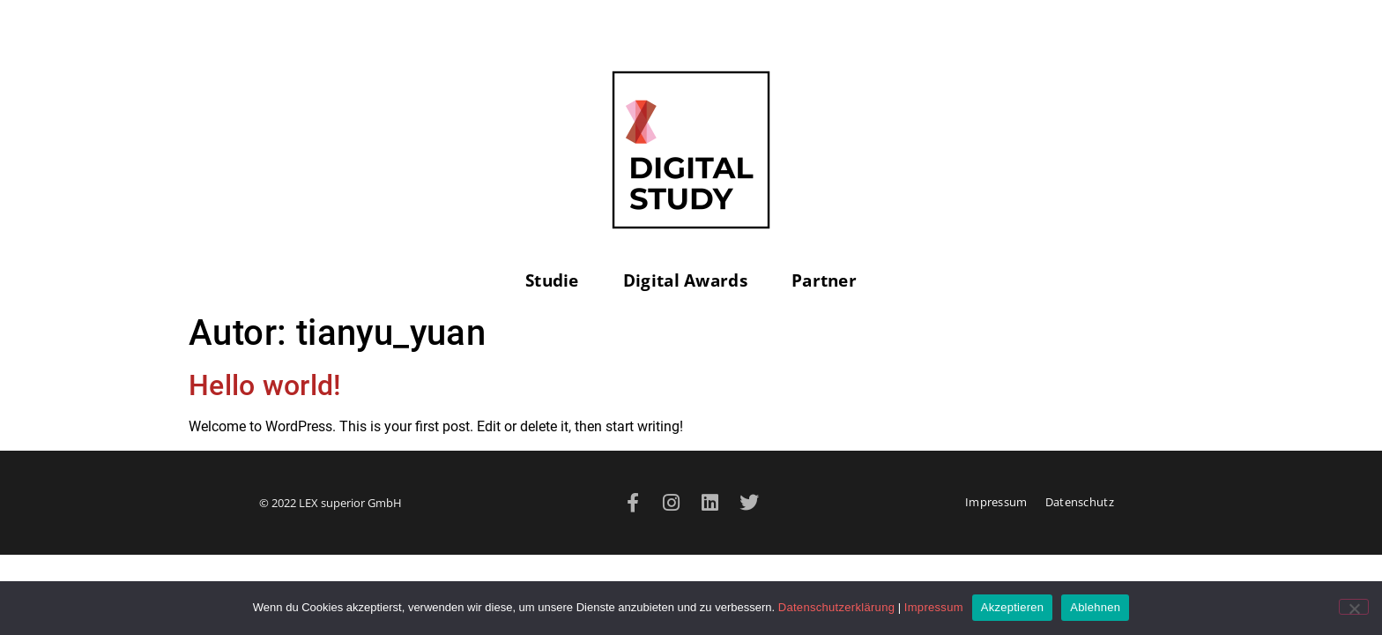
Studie (556, 280)
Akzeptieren (1012, 607)
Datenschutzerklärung (836, 607)
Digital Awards (689, 280)
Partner (824, 280)
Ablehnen (1095, 607)
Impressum (996, 502)
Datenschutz (1079, 502)
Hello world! (265, 385)
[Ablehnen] (1354, 607)
